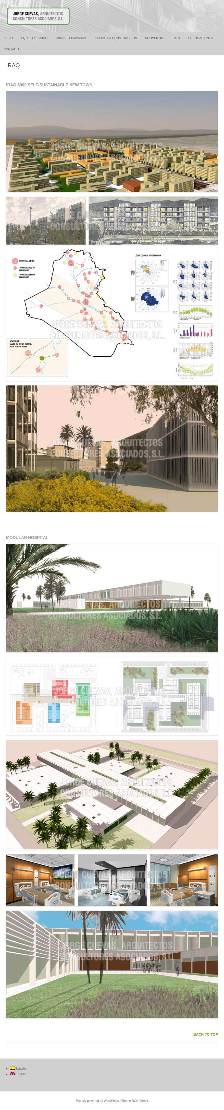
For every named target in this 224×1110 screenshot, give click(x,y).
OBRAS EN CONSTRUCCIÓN (116, 38)
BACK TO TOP (205, 1034)
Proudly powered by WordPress (97, 1101)
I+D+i (176, 38)
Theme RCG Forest (134, 1101)
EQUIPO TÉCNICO (34, 38)
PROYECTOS (154, 38)
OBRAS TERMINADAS (71, 38)
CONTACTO (12, 49)
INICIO (8, 38)
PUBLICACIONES (200, 38)
